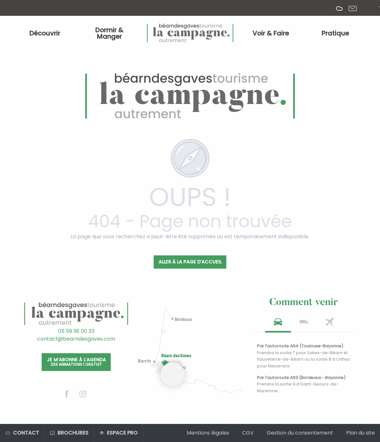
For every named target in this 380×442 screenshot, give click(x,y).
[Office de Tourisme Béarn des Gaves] (190, 96)
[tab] (278, 324)
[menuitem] (45, 33)
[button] (374, 8)
